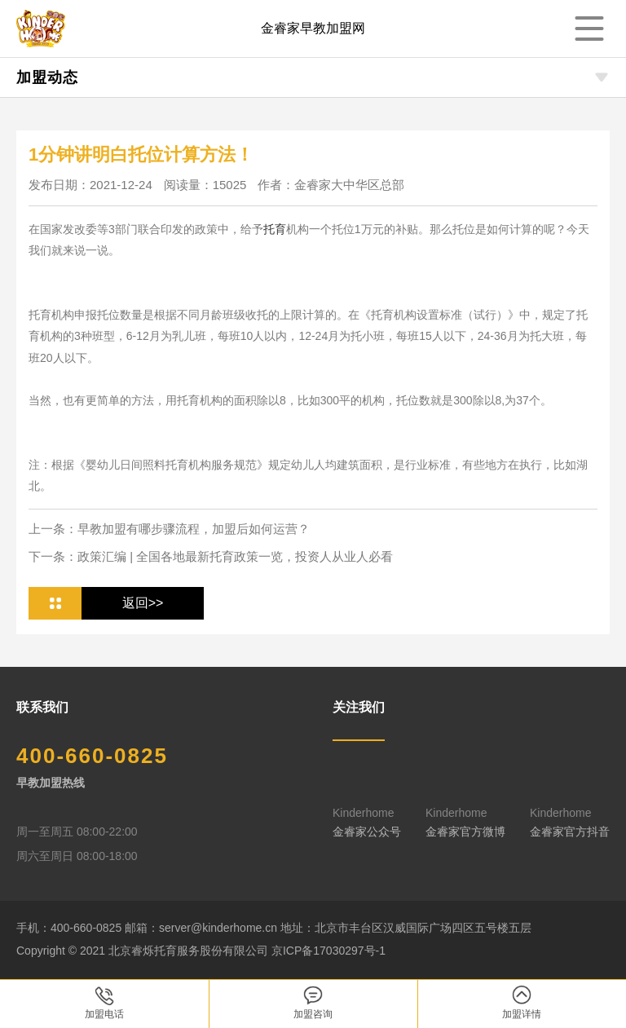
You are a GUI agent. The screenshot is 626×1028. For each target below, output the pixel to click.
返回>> (143, 603)
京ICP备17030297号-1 (328, 950)
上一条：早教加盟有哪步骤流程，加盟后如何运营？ (169, 529)
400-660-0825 (92, 755)
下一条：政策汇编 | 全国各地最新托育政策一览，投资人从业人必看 (211, 556)
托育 (274, 229)
